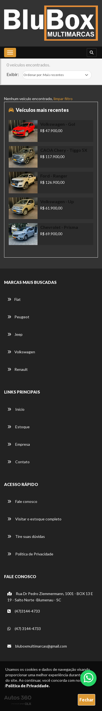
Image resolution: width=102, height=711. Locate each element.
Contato (18, 461)
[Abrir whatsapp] (88, 677)
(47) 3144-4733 (24, 628)
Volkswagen (21, 351)
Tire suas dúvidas (26, 536)
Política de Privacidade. (27, 685)
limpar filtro (63, 98)
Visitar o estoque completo (34, 519)
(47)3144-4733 (23, 611)
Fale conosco (22, 501)
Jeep (15, 334)
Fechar (86, 699)
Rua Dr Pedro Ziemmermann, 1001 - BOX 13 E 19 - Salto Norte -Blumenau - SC (50, 596)
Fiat (14, 299)
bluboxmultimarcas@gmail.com (37, 646)
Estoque (18, 426)
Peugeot (18, 316)
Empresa (18, 444)
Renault (17, 369)
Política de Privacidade (30, 554)
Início (15, 409)
